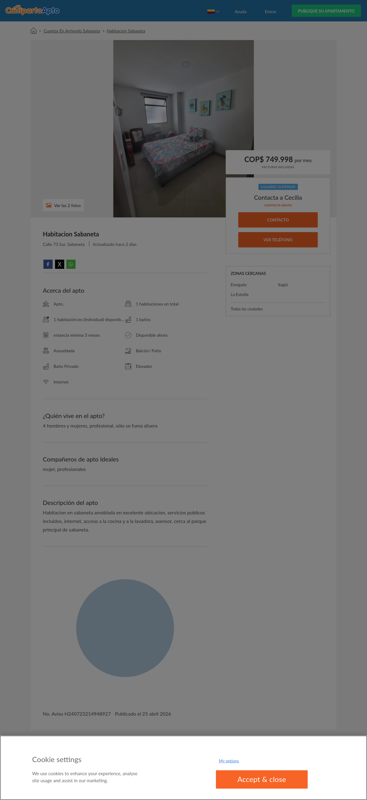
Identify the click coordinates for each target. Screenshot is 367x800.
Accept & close (261, 779)
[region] (183, 767)
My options (229, 760)
